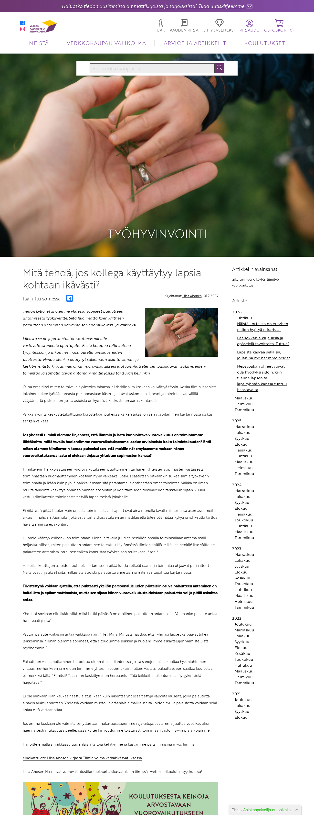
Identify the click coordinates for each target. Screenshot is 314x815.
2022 (236, 583)
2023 (236, 513)
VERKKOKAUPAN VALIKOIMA (106, 43)
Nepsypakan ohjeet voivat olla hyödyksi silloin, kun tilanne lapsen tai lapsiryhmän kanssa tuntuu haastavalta (262, 342)
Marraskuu (244, 391)
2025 (236, 385)
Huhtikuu (243, 282)
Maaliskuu (244, 362)
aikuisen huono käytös (249, 244)
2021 (236, 658)
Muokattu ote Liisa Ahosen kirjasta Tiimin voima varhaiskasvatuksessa (82, 722)
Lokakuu (243, 397)
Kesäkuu (242, 542)
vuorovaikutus (242, 249)
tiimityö (273, 244)
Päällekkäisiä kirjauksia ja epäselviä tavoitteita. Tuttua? (263, 305)
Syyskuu (242, 403)
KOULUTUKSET (264, 43)
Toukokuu (244, 484)
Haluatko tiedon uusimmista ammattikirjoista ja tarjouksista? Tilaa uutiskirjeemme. (153, 6)
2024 (236, 449)
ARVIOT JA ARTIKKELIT (195, 43)
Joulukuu (243, 589)
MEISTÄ (39, 43)
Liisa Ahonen (192, 260)
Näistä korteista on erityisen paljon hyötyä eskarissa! (262, 291)
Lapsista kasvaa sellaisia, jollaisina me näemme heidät (263, 319)
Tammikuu (244, 374)
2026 (236, 276)
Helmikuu (244, 368)
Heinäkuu (243, 415)
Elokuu (241, 409)
